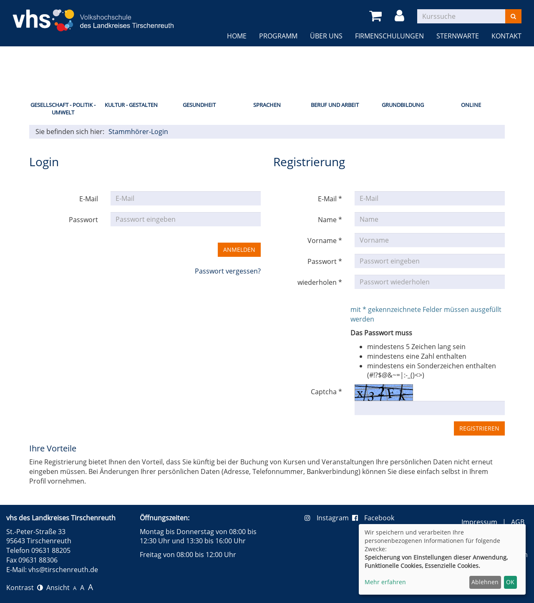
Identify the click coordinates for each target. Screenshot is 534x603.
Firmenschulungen (389, 36)
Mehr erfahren (385, 582)
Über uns (326, 36)
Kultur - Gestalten (131, 105)
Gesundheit (199, 105)
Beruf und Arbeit (335, 105)
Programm (278, 36)
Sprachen (267, 105)
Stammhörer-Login (138, 131)
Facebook (373, 517)
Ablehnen (485, 582)
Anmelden (239, 249)
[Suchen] (513, 16)
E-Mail (88, 198)
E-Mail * (330, 198)
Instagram (328, 517)
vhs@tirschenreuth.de (63, 569)
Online (471, 105)
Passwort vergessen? (228, 271)
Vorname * (324, 240)
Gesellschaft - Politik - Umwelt (63, 109)
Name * (330, 219)
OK (510, 582)
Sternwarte (457, 36)
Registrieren (479, 428)
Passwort (83, 219)
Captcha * (326, 391)
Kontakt (506, 36)
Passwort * (324, 261)
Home (237, 36)
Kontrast (24, 587)
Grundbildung (403, 105)
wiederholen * (319, 282)
